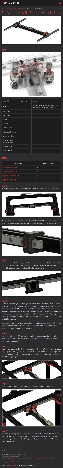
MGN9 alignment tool (10, 171)
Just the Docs (13, 465)
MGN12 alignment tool (10, 167)
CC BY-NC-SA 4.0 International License (44, 458)
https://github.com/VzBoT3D (15, 458)
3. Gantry (19, 8)
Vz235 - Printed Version (8, 8)
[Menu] (60, 3)
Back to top (6, 450)
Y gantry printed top (9, 180)
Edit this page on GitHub (8, 462)
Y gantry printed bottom (11, 176)
